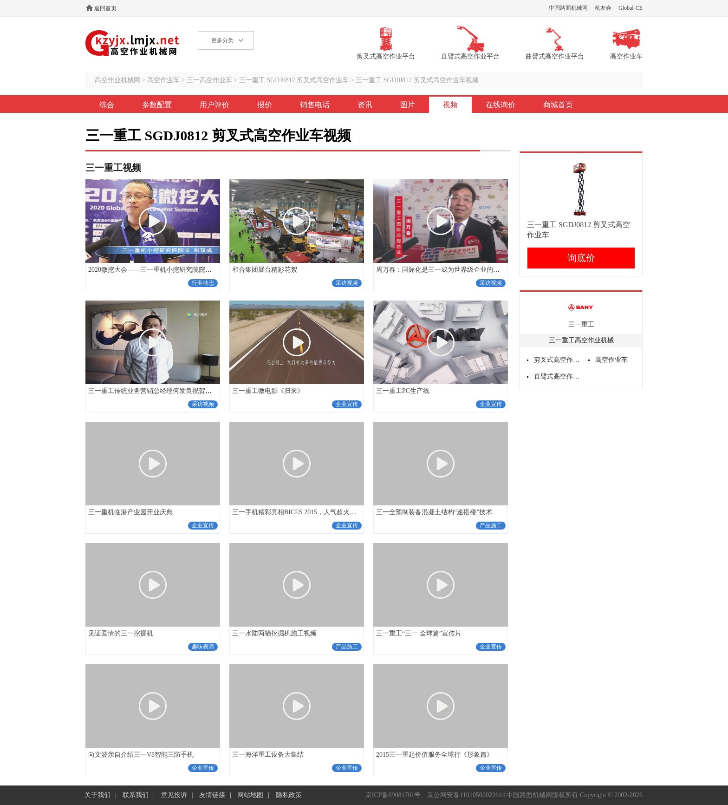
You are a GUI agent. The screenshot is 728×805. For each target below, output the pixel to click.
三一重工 (581, 324)
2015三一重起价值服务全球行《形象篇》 (434, 754)
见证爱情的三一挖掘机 (120, 633)
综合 (106, 105)
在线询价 (500, 105)
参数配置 (157, 105)
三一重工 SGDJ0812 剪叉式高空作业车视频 (417, 80)
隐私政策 (289, 795)
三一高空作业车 (209, 80)
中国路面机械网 (568, 8)
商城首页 (558, 105)
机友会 (603, 8)
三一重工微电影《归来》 (268, 390)
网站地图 (250, 795)
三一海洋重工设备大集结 (268, 754)
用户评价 (214, 105)
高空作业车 (163, 80)
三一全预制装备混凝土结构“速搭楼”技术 (434, 512)
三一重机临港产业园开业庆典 (130, 512)
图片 (407, 105)
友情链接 (212, 795)
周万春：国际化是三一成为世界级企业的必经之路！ (451, 269)
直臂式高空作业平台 (557, 376)
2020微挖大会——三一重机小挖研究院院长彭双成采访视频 (172, 269)
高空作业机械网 (132, 43)
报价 (264, 105)
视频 (450, 105)
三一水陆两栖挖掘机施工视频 (274, 633)
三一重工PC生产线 (402, 390)
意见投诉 (174, 795)
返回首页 (105, 8)
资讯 (365, 105)
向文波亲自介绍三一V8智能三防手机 (141, 754)
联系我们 (136, 795)
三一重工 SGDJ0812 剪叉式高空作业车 (294, 80)
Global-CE (630, 8)
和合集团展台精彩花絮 (264, 269)
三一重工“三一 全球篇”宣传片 (419, 633)
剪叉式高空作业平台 (557, 359)
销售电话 (315, 105)
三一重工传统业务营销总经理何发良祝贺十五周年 (159, 390)
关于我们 (97, 795)
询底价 (581, 258)
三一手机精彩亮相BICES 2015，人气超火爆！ (297, 512)
